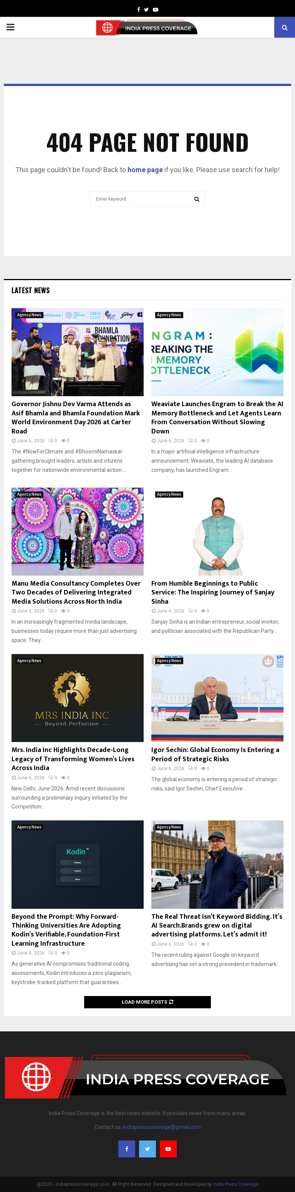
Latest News (31, 290)
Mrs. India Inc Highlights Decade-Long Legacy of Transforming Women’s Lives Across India (73, 759)
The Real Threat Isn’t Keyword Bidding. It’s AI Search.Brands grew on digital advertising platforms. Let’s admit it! (216, 926)
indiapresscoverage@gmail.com (162, 1127)
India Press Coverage (236, 1184)
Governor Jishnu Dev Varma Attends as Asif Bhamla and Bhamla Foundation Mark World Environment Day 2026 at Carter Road (76, 417)
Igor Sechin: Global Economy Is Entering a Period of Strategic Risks (215, 754)
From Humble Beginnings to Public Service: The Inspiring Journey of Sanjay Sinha (212, 593)
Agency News (29, 315)
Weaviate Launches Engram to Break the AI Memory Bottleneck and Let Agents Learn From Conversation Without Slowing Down (217, 417)
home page (145, 170)
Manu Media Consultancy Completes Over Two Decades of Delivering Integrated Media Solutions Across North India (76, 593)
